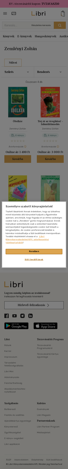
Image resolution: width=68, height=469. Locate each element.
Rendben (34, 251)
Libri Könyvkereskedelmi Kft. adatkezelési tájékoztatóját (27, 239)
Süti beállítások (34, 259)
